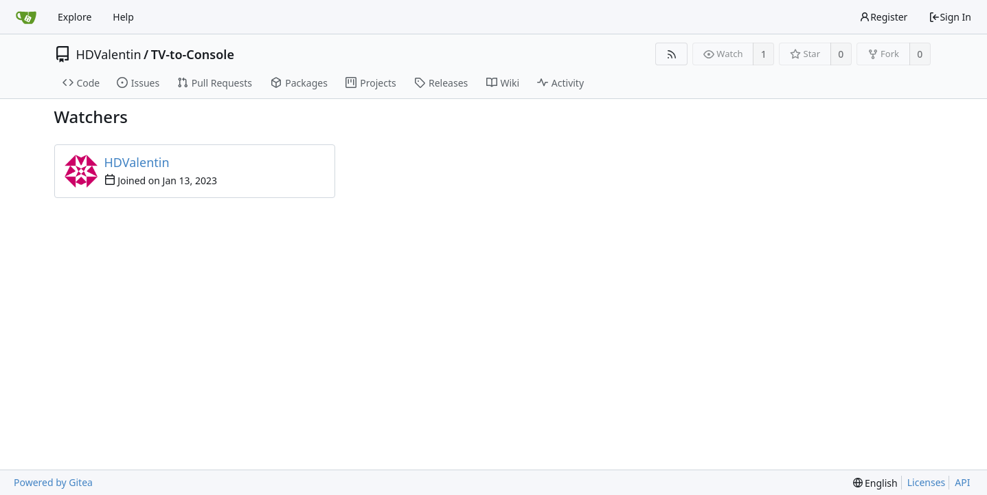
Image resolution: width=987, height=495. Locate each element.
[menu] (875, 483)
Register (883, 16)
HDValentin (108, 54)
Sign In (950, 16)
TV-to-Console (192, 54)
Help (123, 16)
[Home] (26, 17)
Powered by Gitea (53, 482)
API (962, 482)
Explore (74, 16)
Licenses (926, 482)
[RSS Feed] (671, 54)
